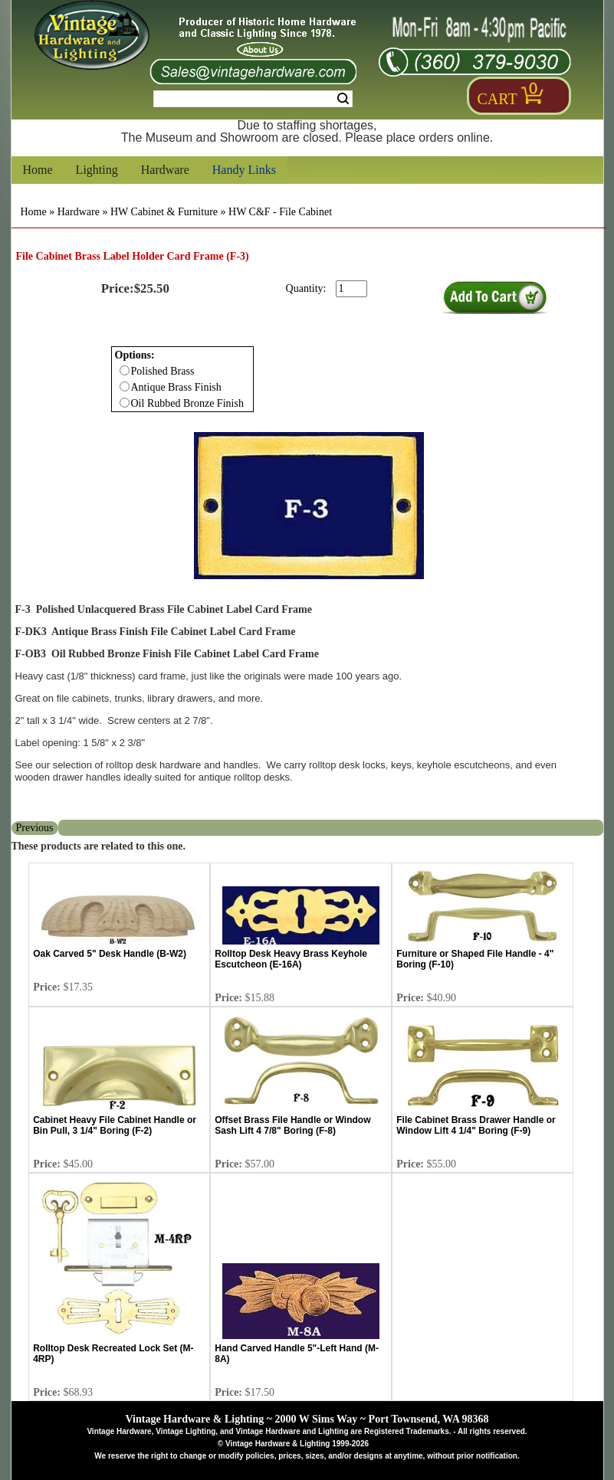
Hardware (165, 169)
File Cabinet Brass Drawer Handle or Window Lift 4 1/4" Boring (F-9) (475, 1125)
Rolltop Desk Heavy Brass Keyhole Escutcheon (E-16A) (291, 959)
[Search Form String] (253, 98)
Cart (497, 98)
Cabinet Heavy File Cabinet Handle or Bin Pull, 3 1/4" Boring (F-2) (114, 1125)
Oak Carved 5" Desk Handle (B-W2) (109, 953)
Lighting (97, 169)
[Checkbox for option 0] (125, 370)
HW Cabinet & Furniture (164, 212)
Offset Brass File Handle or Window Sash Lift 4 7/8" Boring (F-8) (292, 1125)
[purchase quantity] (351, 288)
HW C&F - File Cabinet (280, 212)
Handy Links (244, 169)
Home (38, 169)
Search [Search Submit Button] (343, 98)
